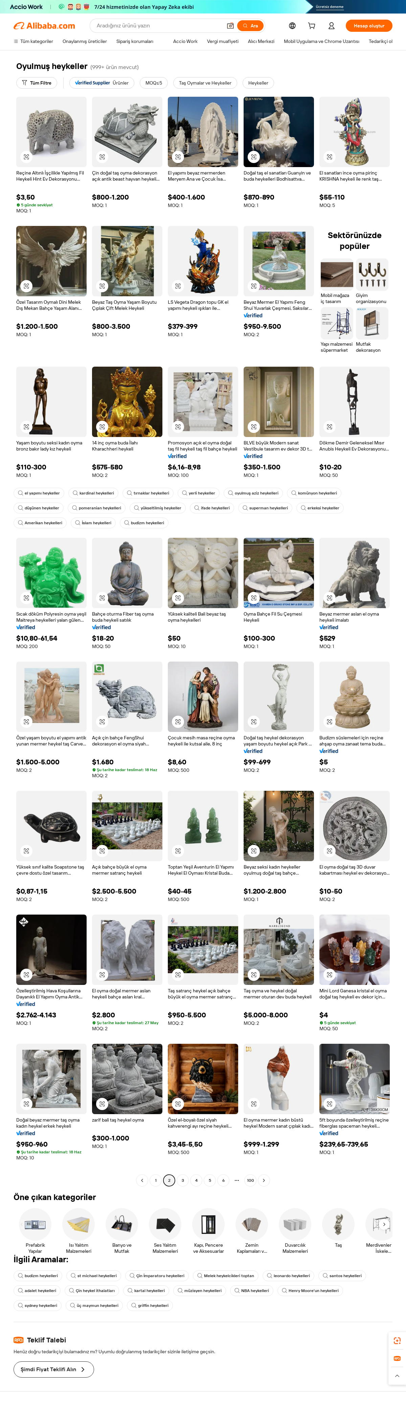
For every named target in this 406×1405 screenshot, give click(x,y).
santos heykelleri (342, 1276)
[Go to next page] (264, 1180)
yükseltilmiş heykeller (157, 508)
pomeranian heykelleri (96, 508)
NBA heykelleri (251, 1290)
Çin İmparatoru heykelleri (157, 1276)
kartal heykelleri (146, 1290)
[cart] (313, 26)
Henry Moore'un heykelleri (310, 1290)
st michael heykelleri (94, 1276)
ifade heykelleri (212, 508)
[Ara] (250, 25)
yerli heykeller (198, 493)
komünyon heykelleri (314, 493)
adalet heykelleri (37, 1290)
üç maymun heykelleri (94, 1305)
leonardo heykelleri (288, 1276)
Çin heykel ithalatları (92, 1290)
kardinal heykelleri (93, 493)
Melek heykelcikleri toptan (225, 1276)
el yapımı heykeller (39, 493)
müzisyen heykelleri (200, 1290)
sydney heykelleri (37, 1305)
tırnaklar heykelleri (148, 493)
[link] (397, 1341)
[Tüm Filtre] (36, 83)
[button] (230, 26)
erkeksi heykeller (320, 508)
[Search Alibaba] (159, 25)
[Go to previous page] (142, 1180)
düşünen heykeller (38, 508)
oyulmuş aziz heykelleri (253, 493)
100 (250, 1180)
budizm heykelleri (144, 523)
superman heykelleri (265, 508)
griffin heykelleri (149, 1305)
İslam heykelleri (93, 523)
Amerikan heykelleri (40, 523)
